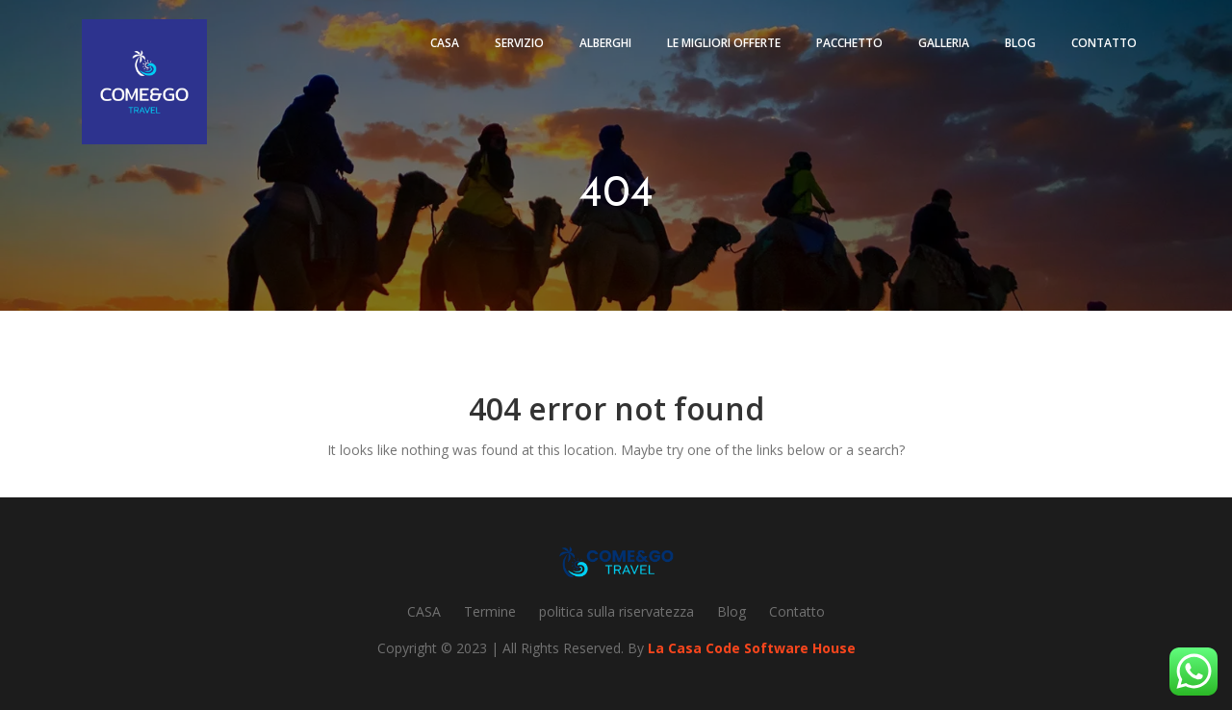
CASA (424, 611)
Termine (490, 611)
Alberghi (605, 43)
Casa (444, 43)
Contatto (1104, 43)
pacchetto (849, 43)
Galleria (943, 43)
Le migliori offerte (724, 43)
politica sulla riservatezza (616, 611)
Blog (1020, 43)
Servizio (519, 43)
